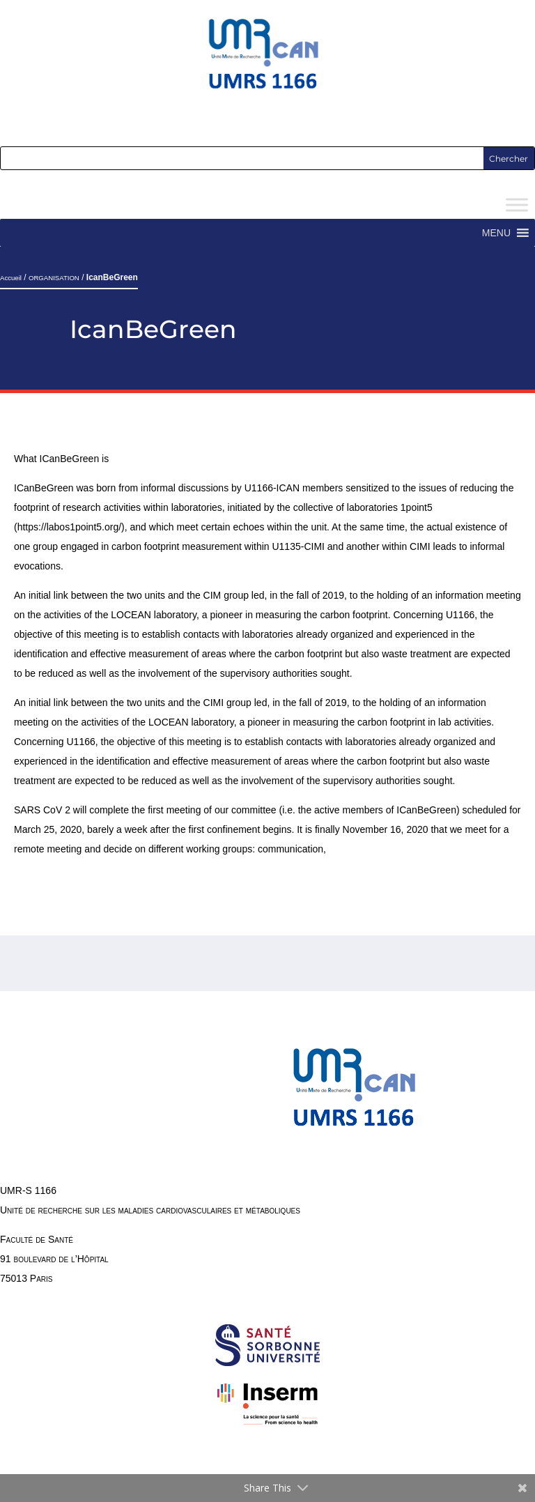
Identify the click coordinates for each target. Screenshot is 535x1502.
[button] (496, 233)
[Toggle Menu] (517, 205)
